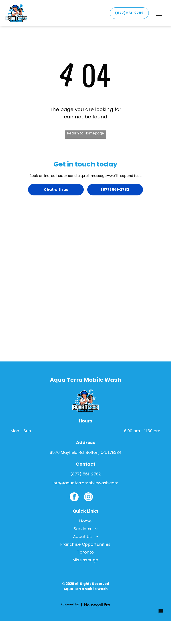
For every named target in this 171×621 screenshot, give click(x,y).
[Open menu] (159, 13)
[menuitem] (85, 522)
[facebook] (74, 497)
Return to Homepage (85, 133)
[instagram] (88, 497)
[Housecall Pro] (95, 604)
